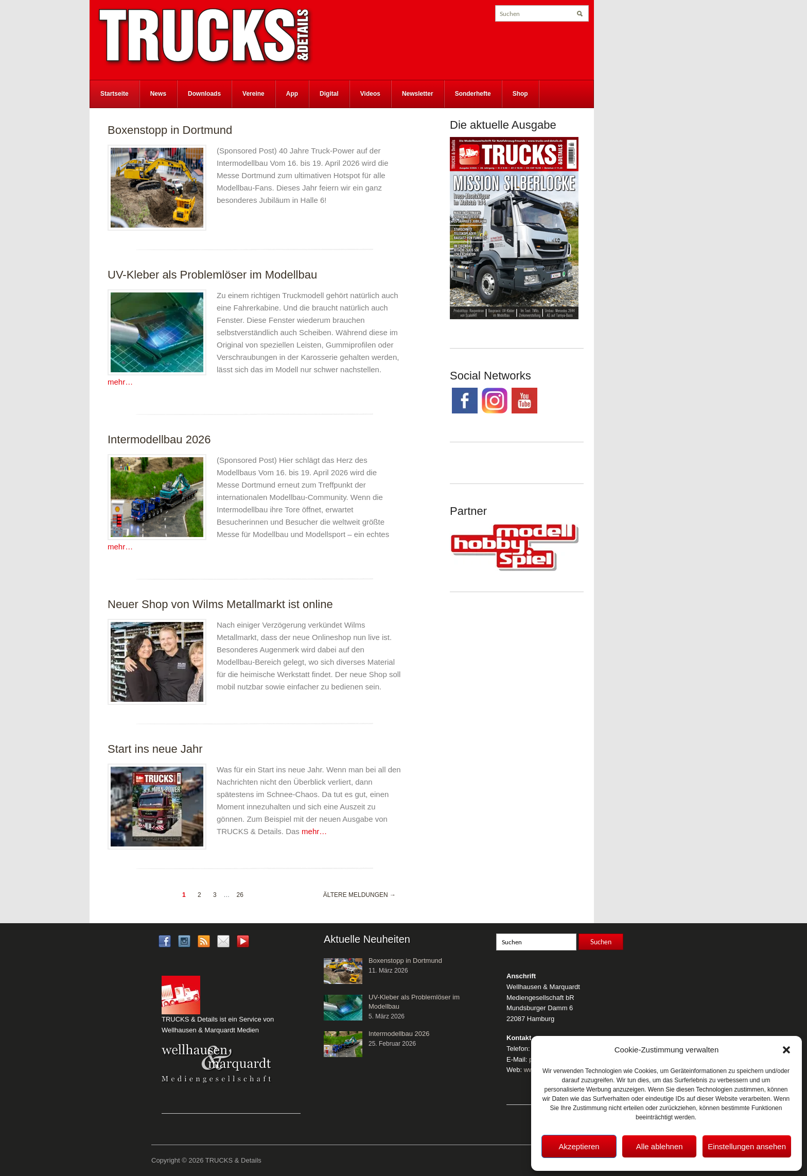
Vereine (253, 93)
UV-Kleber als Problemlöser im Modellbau (212, 274)
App (292, 93)
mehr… (120, 381)
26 (239, 894)
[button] (786, 1050)
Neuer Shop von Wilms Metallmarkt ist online (220, 604)
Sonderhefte (473, 93)
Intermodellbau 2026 (159, 439)
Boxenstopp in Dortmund (170, 130)
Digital (329, 93)
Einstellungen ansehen (747, 1146)
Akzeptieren (578, 1146)
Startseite (114, 93)
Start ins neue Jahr (155, 748)
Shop (520, 93)
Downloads (204, 93)
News (158, 93)
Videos (370, 93)
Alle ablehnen (659, 1146)
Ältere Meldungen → (359, 894)
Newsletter (417, 93)
